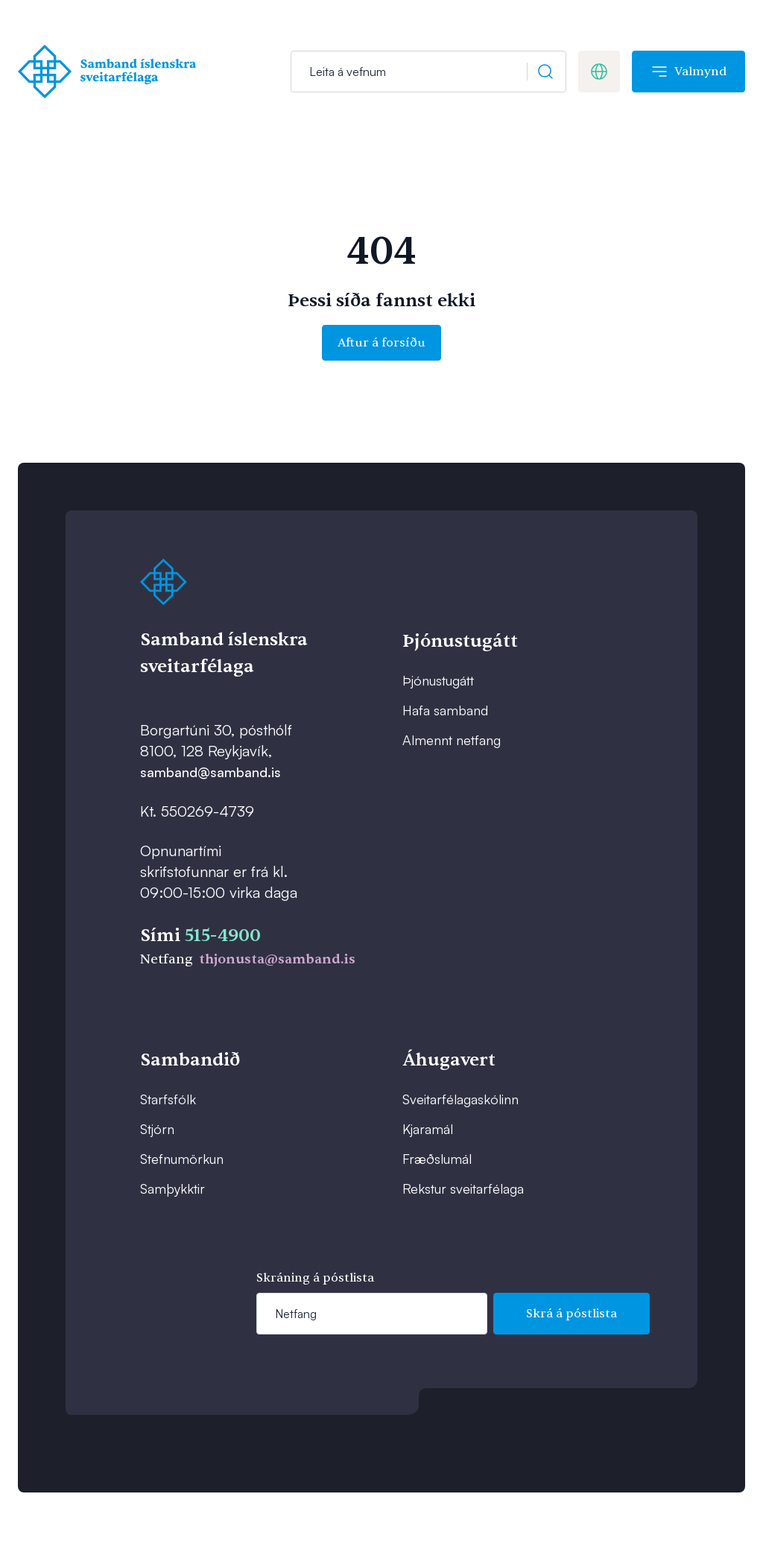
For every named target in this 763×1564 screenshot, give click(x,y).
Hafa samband (445, 710)
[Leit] (428, 71)
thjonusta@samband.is (277, 959)
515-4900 (223, 935)
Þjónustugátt (438, 680)
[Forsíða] (110, 71)
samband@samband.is (210, 772)
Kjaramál (427, 1129)
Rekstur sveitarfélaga (463, 1188)
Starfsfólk (168, 1099)
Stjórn (157, 1129)
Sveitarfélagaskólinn (460, 1099)
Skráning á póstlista (315, 1277)
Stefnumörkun (182, 1158)
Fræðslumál (437, 1158)
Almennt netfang (451, 740)
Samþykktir (172, 1188)
